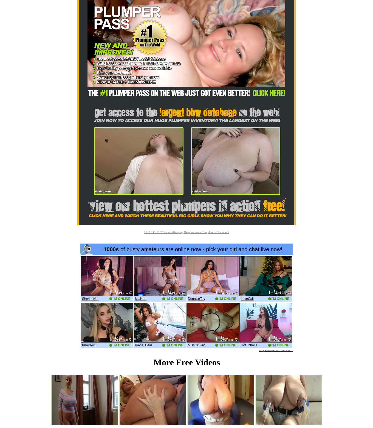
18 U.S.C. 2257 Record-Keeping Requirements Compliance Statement (186, 232)
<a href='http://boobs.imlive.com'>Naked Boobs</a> (186, 298)
